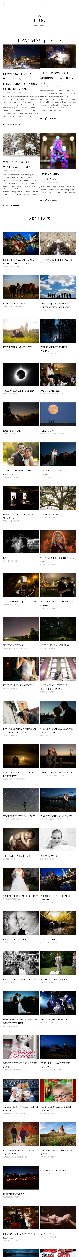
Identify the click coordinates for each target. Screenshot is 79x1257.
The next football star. (16, 856)
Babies (13, 859)
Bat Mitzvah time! (50, 390)
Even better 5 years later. (18, 347)
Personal (54, 263)
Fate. (5, 557)
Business (17, 266)
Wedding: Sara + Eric (15, 939)
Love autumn (47, 939)
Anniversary (17, 306)
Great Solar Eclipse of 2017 (18, 390)
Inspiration (54, 183)
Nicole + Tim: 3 (48, 1234)
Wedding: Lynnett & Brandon (19, 979)
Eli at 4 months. (49, 856)
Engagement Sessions (58, 775)
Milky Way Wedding (13, 645)
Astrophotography (58, 434)
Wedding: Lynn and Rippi (53, 979)
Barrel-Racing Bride (15, 303)
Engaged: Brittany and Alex (56, 816)
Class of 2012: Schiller (53, 1170)
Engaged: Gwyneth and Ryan (56, 772)
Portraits (55, 1173)
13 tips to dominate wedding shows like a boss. (56, 78)
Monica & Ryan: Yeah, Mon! (55, 1019)
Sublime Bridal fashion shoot (20, 895)
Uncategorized (16, 92)
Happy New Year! (12, 430)
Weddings (51, 310)
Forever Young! (49, 514)
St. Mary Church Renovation (56, 259)
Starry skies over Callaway (19, 816)
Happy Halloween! (13, 1194)
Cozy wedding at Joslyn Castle (20, 601)
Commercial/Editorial (58, 394)
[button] (41, 3)
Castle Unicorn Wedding (54, 645)
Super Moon (47, 430)
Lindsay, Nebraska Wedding (18, 685)
